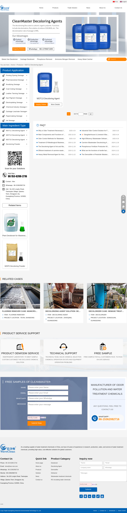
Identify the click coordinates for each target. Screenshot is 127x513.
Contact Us (118, 8)
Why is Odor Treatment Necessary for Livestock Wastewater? (52, 130)
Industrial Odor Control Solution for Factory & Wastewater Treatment (95, 130)
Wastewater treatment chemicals (61, 476)
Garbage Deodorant (27, 59)
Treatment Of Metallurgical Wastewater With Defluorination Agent (52, 142)
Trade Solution (72, 8)
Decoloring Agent (56, 466)
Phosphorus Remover (44, 59)
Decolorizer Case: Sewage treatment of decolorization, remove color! (107, 311)
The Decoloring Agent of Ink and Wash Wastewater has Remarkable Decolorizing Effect (52, 146)
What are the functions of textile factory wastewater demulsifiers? (95, 150)
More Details (55, 104)
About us (38, 466)
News (88, 8)
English (123, 2)
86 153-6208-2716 (11, 463)
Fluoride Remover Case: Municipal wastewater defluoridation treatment (20, 311)
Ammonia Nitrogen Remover (65, 59)
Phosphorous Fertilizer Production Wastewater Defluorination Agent (95, 146)
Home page (39, 463)
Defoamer (54, 473)
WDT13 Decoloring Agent (34, 65)
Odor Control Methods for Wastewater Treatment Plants (52, 138)
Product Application (13, 70)
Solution (38, 473)
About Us (102, 8)
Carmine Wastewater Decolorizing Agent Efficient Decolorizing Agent (95, 142)
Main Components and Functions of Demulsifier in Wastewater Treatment (52, 134)
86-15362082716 (13, 469)
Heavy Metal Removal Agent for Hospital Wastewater (52, 154)
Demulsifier (54, 469)
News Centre (122, 510)
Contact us (39, 479)
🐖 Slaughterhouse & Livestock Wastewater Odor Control (95, 134)
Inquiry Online (41, 104)
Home (41, 8)
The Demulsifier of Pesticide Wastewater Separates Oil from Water (95, 154)
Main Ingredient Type (14, 125)
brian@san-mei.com (11, 466)
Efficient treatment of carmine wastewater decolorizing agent (52, 150)
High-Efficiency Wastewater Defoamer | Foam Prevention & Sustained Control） (95, 138)
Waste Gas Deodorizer (10, 59)
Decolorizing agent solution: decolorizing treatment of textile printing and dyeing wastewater (63, 311)
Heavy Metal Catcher (85, 59)
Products (55, 8)
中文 (115, 2)
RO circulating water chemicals (60, 479)
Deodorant (54, 463)
